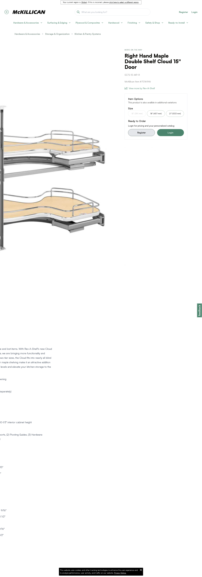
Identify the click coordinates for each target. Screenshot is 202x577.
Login (194, 12)
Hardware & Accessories (27, 34)
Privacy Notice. (120, 573)
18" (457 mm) (156, 113)
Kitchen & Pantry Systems (88, 34)
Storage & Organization (57, 34)
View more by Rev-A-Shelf (140, 88)
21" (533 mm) (175, 113)
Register (141, 132)
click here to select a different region (124, 2)
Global (84, 2)
